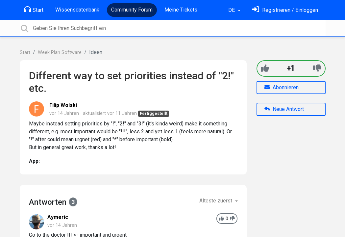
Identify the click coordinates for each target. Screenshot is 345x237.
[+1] (265, 68)
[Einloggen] (285, 10)
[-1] (317, 68)
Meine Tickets (180, 10)
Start (33, 9)
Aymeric (57, 217)
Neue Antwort (284, 109)
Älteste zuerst (216, 201)
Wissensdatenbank (77, 10)
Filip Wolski (63, 105)
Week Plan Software (60, 52)
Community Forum (132, 10)
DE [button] (232, 10)
